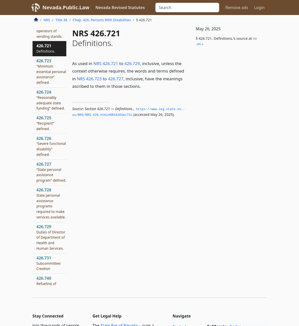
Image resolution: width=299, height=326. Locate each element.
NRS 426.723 (89, 79)
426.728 (51, 203)
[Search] (187, 7)
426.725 (45, 123)
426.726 (51, 146)
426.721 (46, 48)
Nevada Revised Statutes (120, 7)
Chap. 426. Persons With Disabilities (102, 20)
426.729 (132, 63)
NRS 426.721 (105, 63)
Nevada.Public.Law (66, 7)
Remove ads (236, 7)
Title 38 (61, 20)
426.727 (115, 79)
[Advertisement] (229, 89)
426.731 (49, 263)
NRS (47, 20)
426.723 (51, 71)
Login (259, 7)
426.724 (51, 100)
